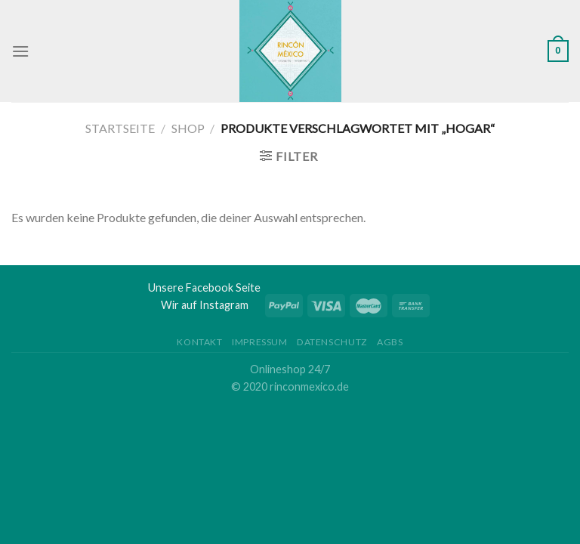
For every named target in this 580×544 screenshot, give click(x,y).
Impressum (260, 342)
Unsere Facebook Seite (204, 287)
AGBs (390, 342)
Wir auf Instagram (204, 304)
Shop (188, 128)
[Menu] (20, 51)
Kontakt (199, 342)
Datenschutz (332, 342)
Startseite (120, 128)
